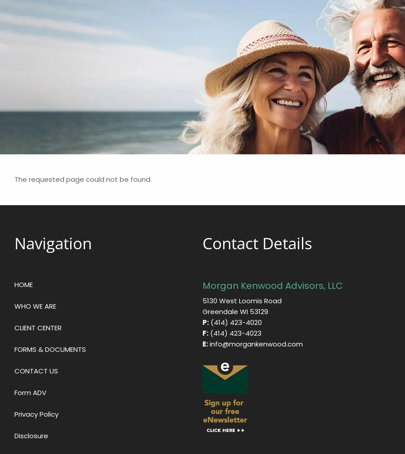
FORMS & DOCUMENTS (50, 349)
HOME (23, 284)
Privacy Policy (36, 414)
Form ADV (30, 392)
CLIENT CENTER (38, 328)
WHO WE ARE (35, 306)
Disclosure (31, 436)
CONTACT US (36, 371)
